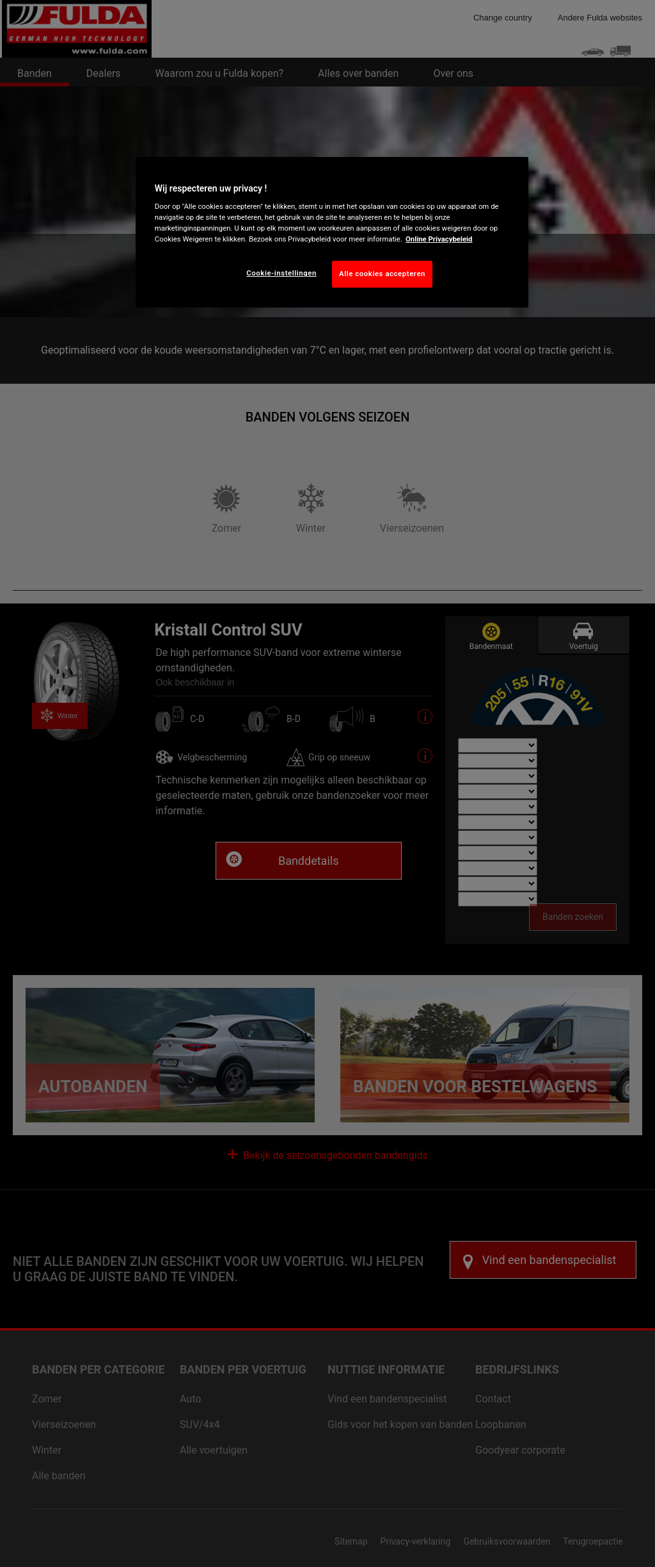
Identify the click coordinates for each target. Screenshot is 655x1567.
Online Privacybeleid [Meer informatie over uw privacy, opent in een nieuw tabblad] (439, 238)
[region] (332, 232)
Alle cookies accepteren (382, 273)
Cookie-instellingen (281, 272)
